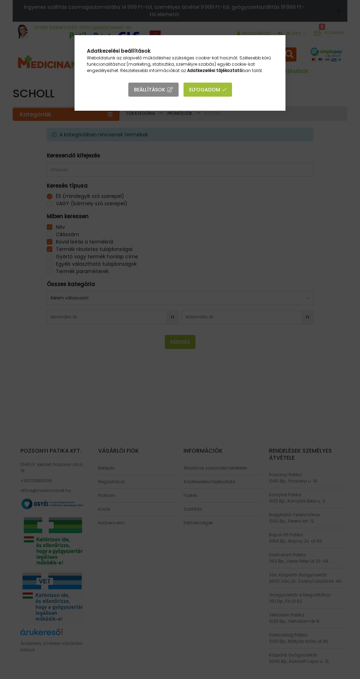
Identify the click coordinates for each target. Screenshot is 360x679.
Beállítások (149, 89)
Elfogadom (204, 89)
